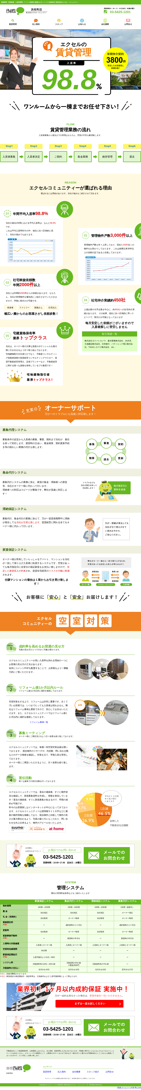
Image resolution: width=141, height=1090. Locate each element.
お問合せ (102, 1073)
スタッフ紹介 (87, 1073)
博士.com (138, 1089)
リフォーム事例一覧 (39, 723)
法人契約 (59, 1073)
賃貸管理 (46, 1073)
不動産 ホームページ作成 (125, 1089)
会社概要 (72, 1073)
